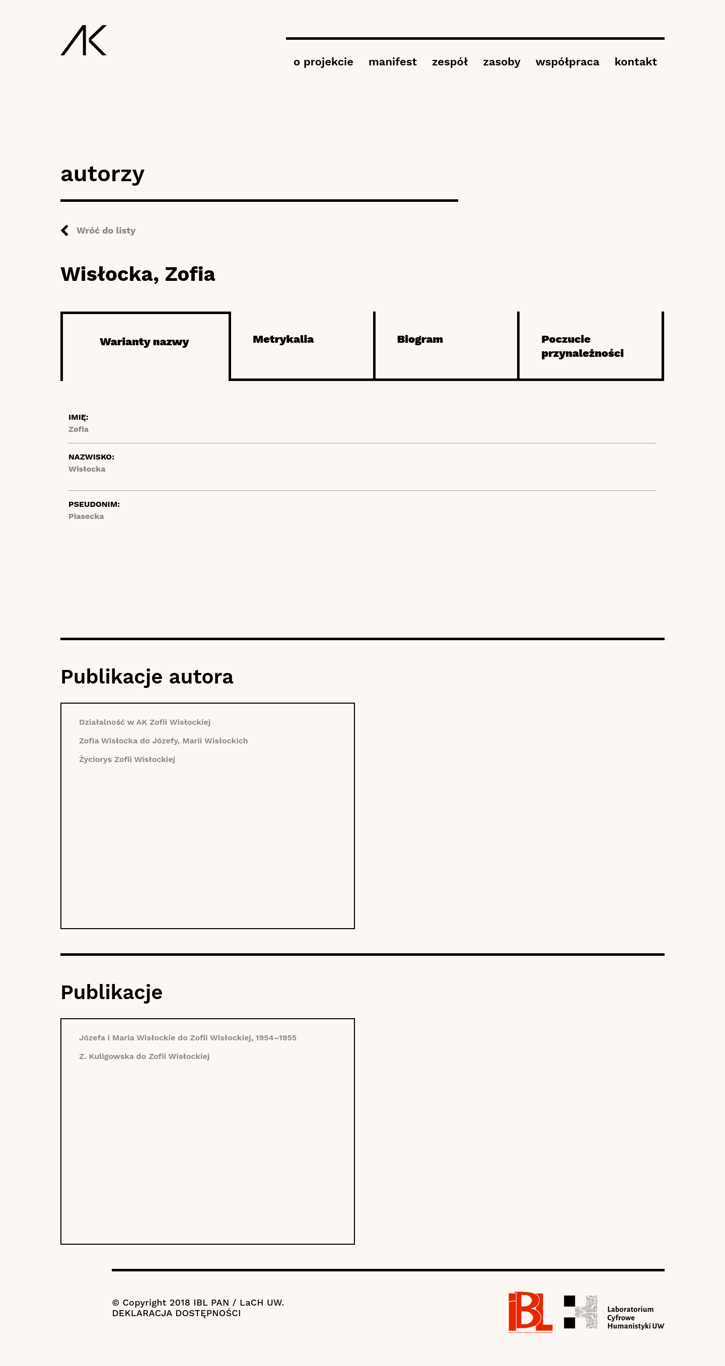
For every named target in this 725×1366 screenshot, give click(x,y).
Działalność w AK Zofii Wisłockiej (144, 722)
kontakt (636, 61)
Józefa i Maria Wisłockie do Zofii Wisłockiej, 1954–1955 (188, 1037)
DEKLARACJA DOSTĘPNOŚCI (176, 1313)
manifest (393, 61)
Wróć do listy (106, 230)
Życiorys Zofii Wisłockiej (127, 759)
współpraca (568, 61)
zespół (450, 61)
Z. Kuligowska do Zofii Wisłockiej (144, 1056)
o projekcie (323, 61)
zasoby (501, 61)
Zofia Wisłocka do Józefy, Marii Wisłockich (163, 740)
